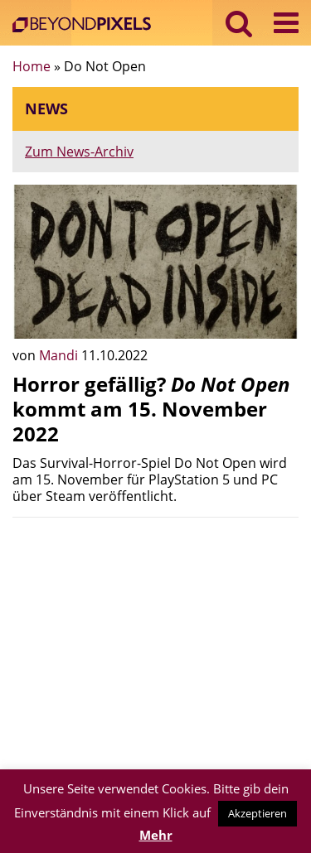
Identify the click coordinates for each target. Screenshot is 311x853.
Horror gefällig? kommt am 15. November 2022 (151, 408)
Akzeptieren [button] (257, 813)
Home (31, 66)
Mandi (60, 355)
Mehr (156, 834)
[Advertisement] (155, 646)
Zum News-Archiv (79, 151)
